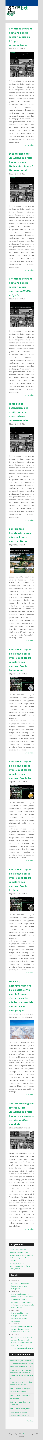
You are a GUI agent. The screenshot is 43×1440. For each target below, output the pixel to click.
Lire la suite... (29, 145)
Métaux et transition (17, 1263)
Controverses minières (18, 1250)
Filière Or (13, 1261)
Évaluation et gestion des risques (21, 1258)
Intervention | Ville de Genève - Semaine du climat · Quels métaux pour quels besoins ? (22, 1329)
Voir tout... (30, 1421)
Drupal (25, 1434)
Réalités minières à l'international (21, 1255)
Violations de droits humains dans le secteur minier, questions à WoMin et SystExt (20, 287)
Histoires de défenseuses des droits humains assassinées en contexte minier (18, 412)
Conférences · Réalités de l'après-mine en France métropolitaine (20, 1286)
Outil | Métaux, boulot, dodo (20, 1409)
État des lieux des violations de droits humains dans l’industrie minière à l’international (21, 162)
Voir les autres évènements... (24, 1348)
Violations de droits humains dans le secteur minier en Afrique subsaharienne (20, 37)
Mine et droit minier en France (20, 1266)
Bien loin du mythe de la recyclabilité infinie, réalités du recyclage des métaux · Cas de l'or (20, 770)
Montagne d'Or (15, 1269)
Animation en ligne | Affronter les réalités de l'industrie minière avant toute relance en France (21, 1363)
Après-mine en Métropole (19, 1252)
